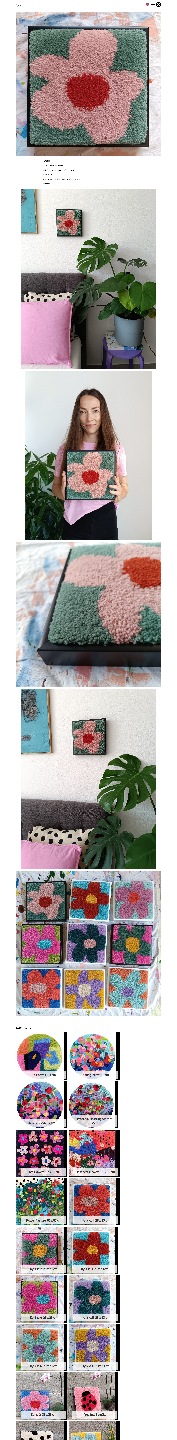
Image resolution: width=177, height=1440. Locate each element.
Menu (150, 3)
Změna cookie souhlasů (56, 1438)
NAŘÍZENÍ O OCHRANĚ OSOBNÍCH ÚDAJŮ (83, 1438)
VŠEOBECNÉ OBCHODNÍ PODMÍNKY (116, 1438)
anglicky (147, 4)
